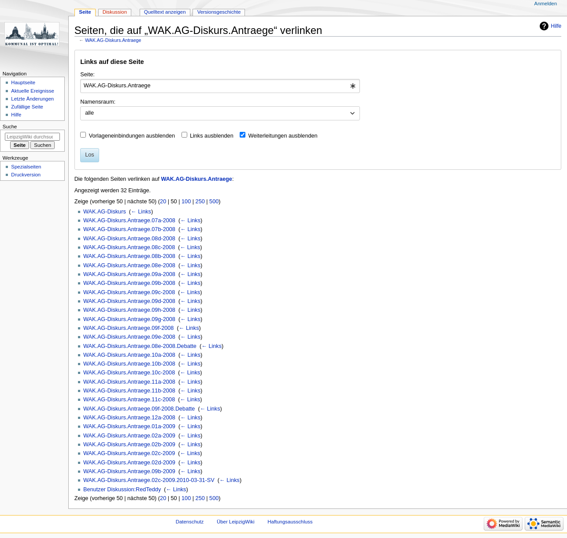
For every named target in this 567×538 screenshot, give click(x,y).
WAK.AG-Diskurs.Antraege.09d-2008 (129, 301)
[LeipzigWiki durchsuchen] (32, 137)
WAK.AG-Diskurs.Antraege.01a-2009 (129, 426)
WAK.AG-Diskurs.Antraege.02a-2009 (129, 436)
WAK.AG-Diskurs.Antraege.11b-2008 (129, 391)
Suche (10, 126)
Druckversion (26, 174)
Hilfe (556, 26)
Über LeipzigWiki (236, 521)
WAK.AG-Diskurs (104, 212)
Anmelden (545, 3)
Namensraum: (97, 102)
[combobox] (220, 86)
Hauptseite (23, 82)
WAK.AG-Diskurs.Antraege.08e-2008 (129, 265)
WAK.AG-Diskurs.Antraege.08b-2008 (129, 256)
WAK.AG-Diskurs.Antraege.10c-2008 (129, 373)
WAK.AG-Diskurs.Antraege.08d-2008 (129, 238)
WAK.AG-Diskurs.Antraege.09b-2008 (129, 283)
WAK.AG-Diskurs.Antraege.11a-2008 (129, 382)
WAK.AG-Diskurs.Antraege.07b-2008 (129, 229)
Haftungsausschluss (289, 521)
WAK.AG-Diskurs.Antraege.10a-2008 (129, 355)
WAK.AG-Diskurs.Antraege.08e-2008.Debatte (139, 346)
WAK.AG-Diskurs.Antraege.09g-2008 (129, 319)
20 (163, 201)
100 (186, 201)
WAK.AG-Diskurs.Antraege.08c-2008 (129, 247)
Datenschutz (190, 521)
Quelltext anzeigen (165, 12)
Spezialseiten (26, 166)
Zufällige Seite (27, 106)
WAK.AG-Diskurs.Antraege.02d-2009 (129, 463)
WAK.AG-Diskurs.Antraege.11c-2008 (129, 399)
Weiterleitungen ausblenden (283, 136)
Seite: (87, 74)
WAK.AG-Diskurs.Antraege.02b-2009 (129, 444)
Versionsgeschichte (219, 12)
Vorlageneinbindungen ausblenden (132, 136)
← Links (141, 212)
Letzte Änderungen (32, 98)
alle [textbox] (89, 113)
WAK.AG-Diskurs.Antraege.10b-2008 (129, 364)
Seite (85, 12)
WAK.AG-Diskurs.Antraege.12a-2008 (129, 418)
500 (214, 201)
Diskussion (115, 12)
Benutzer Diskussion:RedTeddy (122, 489)
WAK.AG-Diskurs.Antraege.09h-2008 (129, 310)
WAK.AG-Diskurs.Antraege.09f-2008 (128, 328)
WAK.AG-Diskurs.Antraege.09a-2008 (129, 274)
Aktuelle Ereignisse (32, 90)
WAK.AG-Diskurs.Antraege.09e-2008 (129, 337)
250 (200, 201)
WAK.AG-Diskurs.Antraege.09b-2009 (129, 471)
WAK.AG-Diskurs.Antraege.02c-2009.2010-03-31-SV (149, 480)
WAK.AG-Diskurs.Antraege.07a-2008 (129, 220)
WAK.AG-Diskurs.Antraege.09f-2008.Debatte (139, 409)
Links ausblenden (211, 136)
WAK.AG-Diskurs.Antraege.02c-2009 (129, 453)
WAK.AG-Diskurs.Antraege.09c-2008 (129, 292)
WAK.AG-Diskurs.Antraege (113, 40)
